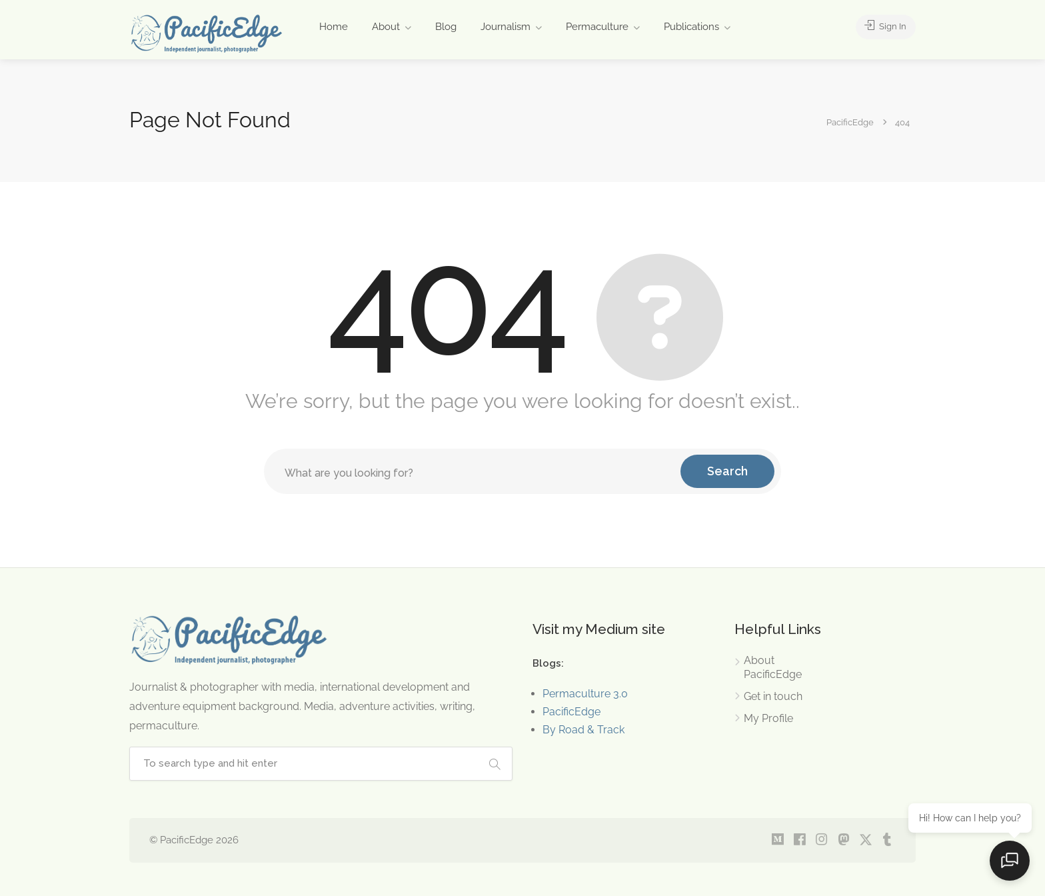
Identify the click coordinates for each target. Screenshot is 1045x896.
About (386, 27)
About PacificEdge (773, 667)
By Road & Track (583, 729)
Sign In (882, 27)
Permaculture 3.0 (585, 693)
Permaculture (597, 27)
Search (727, 471)
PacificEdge (571, 711)
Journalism (505, 27)
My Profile (768, 718)
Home (333, 27)
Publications (691, 27)
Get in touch (773, 696)
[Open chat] (1012, 863)
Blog (446, 27)
